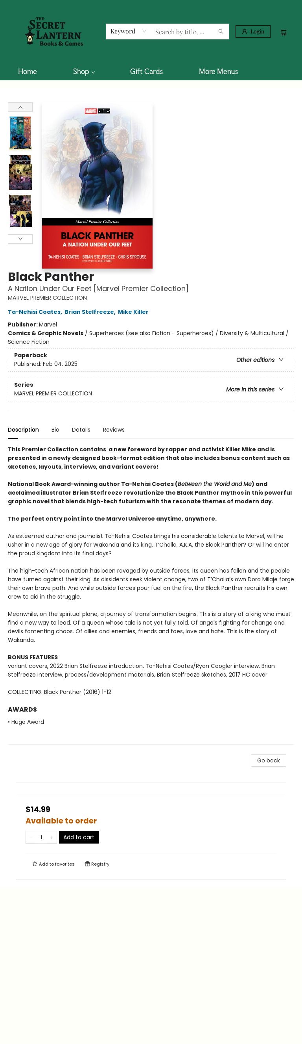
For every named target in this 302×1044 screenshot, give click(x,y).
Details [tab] (81, 430)
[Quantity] (41, 837)
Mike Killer (134, 312)
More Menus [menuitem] (218, 71)
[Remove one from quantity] (31, 837)
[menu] (151, 71)
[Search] (221, 31)
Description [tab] (23, 430)
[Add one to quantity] (52, 837)
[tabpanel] (151, 595)
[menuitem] (27, 71)
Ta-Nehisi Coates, (36, 312)
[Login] (253, 31)
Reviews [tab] (114, 430)
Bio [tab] (55, 430)
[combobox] (128, 31)
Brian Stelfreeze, (91, 312)
